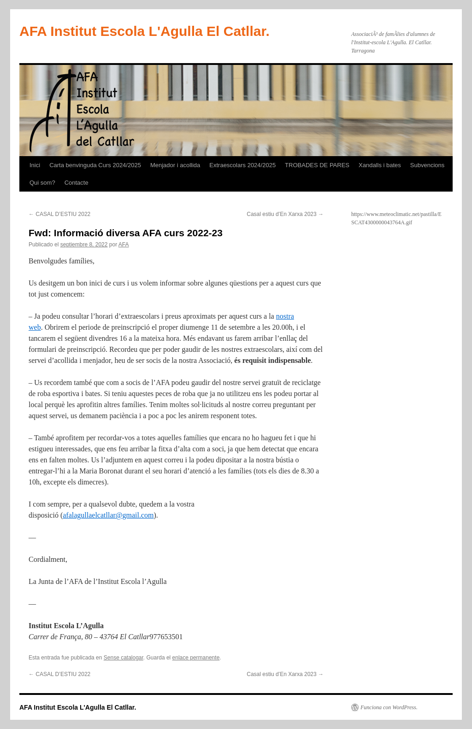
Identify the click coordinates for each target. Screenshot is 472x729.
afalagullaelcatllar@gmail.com (108, 515)
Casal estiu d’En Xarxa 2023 (285, 214)
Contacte (76, 182)
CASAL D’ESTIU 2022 (59, 214)
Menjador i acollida (175, 165)
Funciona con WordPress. (389, 707)
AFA (123, 244)
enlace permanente (196, 657)
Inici (35, 165)
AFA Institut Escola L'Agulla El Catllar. (144, 31)
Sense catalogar (123, 657)
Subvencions (427, 165)
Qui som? (42, 182)
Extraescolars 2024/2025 (242, 165)
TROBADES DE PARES (317, 165)
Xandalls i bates (380, 165)
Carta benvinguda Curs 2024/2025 (95, 165)
